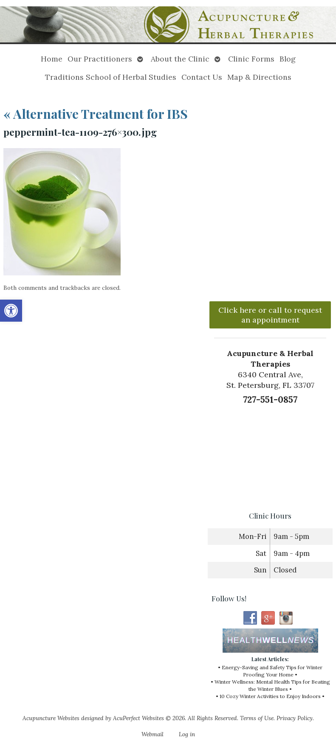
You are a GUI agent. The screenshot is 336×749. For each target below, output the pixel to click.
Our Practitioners (100, 59)
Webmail (152, 734)
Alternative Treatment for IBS (95, 113)
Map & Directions (259, 77)
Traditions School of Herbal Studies (110, 77)
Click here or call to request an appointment (270, 315)
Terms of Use (257, 718)
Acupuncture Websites (51, 718)
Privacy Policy (295, 718)
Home (51, 59)
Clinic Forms (251, 59)
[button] (11, 311)
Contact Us (201, 77)
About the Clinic (180, 59)
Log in (187, 734)
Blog (288, 59)
